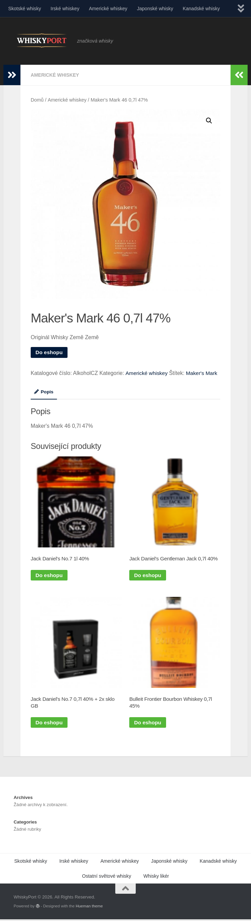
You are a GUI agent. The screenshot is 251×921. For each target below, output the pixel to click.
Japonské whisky (155, 8)
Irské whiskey (64, 8)
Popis (44, 391)
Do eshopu (49, 352)
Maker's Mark (203, 373)
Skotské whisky (24, 8)
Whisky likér (156, 877)
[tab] (44, 393)
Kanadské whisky (201, 8)
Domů (37, 99)
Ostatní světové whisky (106, 877)
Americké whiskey (108, 8)
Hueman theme (89, 907)
